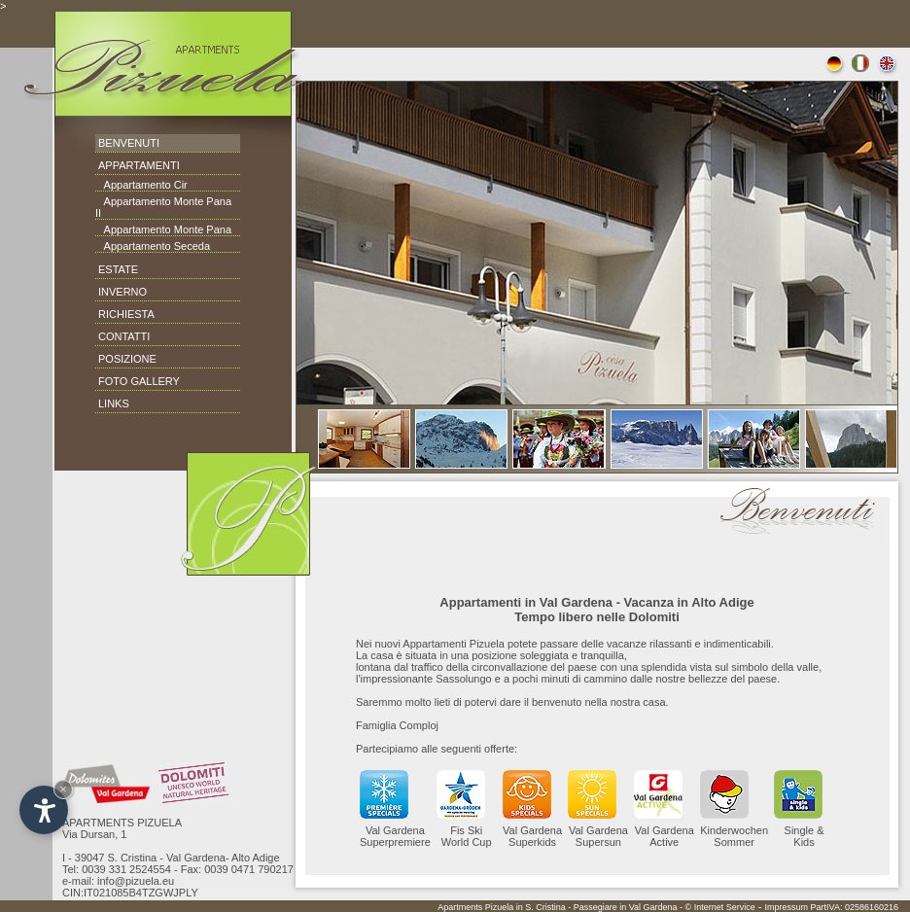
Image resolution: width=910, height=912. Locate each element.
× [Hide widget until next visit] (63, 789)
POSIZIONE (127, 359)
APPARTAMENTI (139, 165)
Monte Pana (201, 229)
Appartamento (137, 201)
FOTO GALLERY (139, 381)
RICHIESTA (126, 314)
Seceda (190, 246)
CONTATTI (124, 336)
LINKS (113, 403)
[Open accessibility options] (43, 810)
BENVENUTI (128, 143)
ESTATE (118, 269)
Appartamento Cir (141, 185)
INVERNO (122, 292)
